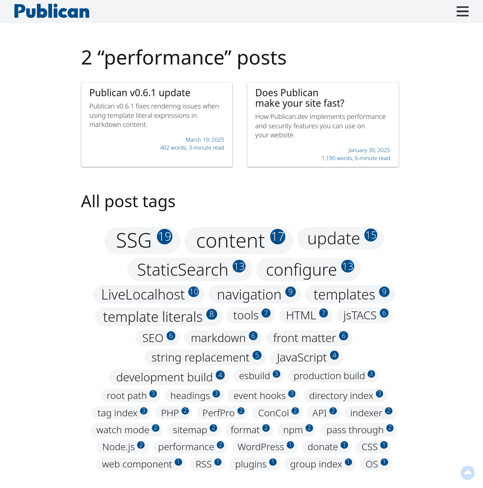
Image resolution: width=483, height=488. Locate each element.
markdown (224, 338)
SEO (158, 338)
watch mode (127, 429)
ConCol (278, 412)
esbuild (259, 375)
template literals (160, 316)
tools (252, 315)
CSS (374, 446)
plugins (256, 463)
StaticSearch (191, 269)
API (324, 412)
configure (310, 269)
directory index (346, 395)
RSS (208, 463)
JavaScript (308, 357)
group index (321, 463)
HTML (307, 315)
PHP (175, 412)
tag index (123, 412)
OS (376, 463)
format (249, 429)
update (342, 238)
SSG (144, 240)
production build (334, 375)
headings (195, 395)
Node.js (123, 446)
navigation (256, 294)
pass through (360, 429)
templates (351, 294)
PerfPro (223, 412)
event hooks (264, 395)
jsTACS (365, 315)
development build (170, 377)
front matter (310, 338)
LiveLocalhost (150, 294)
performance (191, 446)
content (241, 240)
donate (328, 446)
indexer (371, 412)
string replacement (207, 357)
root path (132, 395)
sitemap (195, 429)
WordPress (266, 446)
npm (298, 429)
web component (142, 463)
